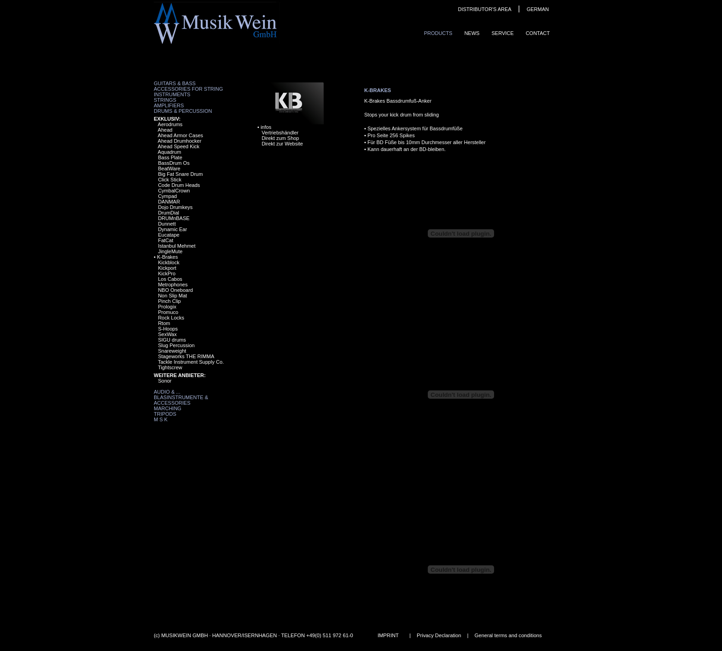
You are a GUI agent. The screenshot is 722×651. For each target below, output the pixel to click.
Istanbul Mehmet (176, 246)
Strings (165, 100)
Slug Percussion (176, 345)
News (471, 33)
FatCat (165, 240)
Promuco (168, 312)
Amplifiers (169, 105)
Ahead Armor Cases (180, 135)
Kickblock (168, 262)
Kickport (167, 268)
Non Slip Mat (172, 295)
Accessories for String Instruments (188, 91)
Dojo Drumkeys (175, 207)
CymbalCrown (174, 190)
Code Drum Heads (179, 185)
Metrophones (172, 284)
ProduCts (438, 33)
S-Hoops (168, 328)
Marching (167, 408)
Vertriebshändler (280, 132)
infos (266, 127)
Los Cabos (170, 279)
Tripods (165, 414)
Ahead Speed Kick (179, 146)
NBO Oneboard (175, 290)
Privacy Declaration (439, 635)
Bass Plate (170, 157)
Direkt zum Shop (280, 138)
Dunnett (167, 224)
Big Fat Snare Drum (180, 174)
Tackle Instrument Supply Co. (191, 362)
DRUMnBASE (173, 218)
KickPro (166, 273)
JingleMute (170, 251)
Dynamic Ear (172, 229)
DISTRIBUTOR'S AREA (484, 9)
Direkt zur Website (282, 143)
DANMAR (169, 201)
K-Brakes (167, 257)
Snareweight (172, 351)
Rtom (164, 323)
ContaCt (538, 33)
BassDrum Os (173, 163)
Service (502, 33)
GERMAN (538, 9)
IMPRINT (388, 635)
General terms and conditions (508, 635)
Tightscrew (170, 367)
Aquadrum (169, 152)
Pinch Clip (169, 301)
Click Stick (169, 179)
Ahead (165, 130)
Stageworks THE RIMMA (186, 356)
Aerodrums (170, 124)
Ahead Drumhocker (180, 141)
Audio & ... (167, 392)
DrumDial (168, 212)
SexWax (167, 334)
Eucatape (168, 235)
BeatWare (169, 168)
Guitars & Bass (175, 83)
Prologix (167, 306)
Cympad (167, 196)
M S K (161, 419)
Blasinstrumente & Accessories (181, 400)
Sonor (164, 381)
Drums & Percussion (183, 111)
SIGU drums (172, 340)
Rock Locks (171, 317)
